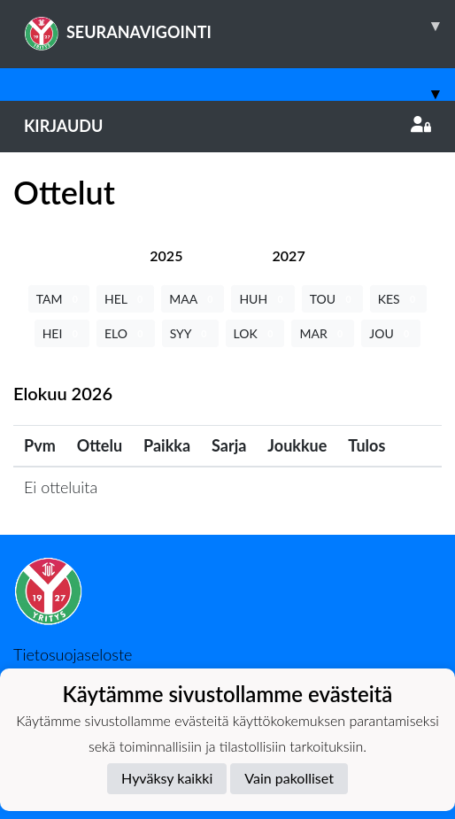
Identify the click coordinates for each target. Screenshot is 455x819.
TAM (58, 298)
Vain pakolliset (289, 777)
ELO (125, 333)
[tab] (166, 255)
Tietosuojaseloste (72, 654)
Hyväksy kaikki (166, 777)
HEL (125, 298)
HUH (262, 298)
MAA (192, 298)
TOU (332, 298)
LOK (255, 333)
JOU (391, 333)
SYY (190, 333)
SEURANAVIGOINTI (239, 25)
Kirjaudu (227, 125)
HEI (61, 333)
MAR (322, 333)
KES (399, 298)
